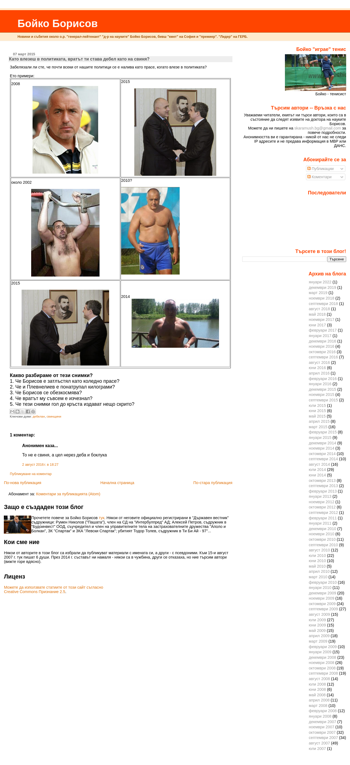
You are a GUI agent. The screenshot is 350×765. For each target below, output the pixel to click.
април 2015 (319, 421)
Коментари (319, 177)
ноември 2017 (321, 319)
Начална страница (117, 483)
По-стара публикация (212, 483)
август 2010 (319, 550)
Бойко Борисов (58, 23)
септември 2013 (323, 486)
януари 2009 (320, 652)
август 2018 (319, 309)
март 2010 (318, 577)
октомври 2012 (322, 507)
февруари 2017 (323, 330)
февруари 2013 (323, 491)
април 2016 (319, 373)
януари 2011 (320, 523)
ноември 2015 (321, 394)
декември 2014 (322, 443)
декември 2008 (322, 657)
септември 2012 (323, 512)
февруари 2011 (323, 518)
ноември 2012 (321, 502)
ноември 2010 (321, 534)
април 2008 (319, 700)
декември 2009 (322, 593)
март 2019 (318, 293)
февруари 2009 (323, 647)
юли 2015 (317, 405)
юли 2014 (317, 469)
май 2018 (317, 314)
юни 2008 (317, 689)
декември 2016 (322, 341)
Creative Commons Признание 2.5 (34, 591)
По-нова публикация (22, 483)
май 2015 (317, 416)
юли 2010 (317, 555)
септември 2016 (323, 357)
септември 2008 (323, 673)
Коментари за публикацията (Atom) (68, 494)
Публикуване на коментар (31, 474)
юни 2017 (317, 325)
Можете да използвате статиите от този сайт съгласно (53, 587)
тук (101, 518)
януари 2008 (320, 716)
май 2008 (317, 695)
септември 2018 (323, 303)
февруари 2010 (323, 582)
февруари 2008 (323, 711)
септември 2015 (323, 400)
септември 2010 (323, 545)
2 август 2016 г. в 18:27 (40, 465)
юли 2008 (317, 684)
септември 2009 (323, 609)
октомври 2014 (322, 453)
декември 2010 (322, 529)
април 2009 (319, 636)
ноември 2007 (321, 727)
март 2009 (318, 641)
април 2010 (319, 571)
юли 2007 (317, 748)
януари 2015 (320, 437)
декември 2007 (322, 722)
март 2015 (318, 427)
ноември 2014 (321, 448)
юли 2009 (317, 620)
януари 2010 (320, 587)
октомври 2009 (322, 604)
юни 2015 (317, 411)
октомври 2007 (322, 732)
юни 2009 (317, 625)
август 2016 (319, 362)
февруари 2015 (323, 432)
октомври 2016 (322, 352)
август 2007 (319, 743)
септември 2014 (323, 459)
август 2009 (319, 614)
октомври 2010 (322, 539)
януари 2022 (320, 282)
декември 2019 (322, 287)
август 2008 (319, 679)
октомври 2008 (322, 668)
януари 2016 (320, 384)
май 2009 (317, 630)
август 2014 (319, 464)
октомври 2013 (322, 480)
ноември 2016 (321, 346)
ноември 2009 (321, 598)
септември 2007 (323, 737)
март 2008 (318, 705)
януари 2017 (320, 335)
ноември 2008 (321, 662)
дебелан (39, 416)
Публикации (320, 168)
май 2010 (317, 566)
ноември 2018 (321, 298)
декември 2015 (322, 389)
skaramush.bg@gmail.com (317, 128)
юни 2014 (317, 475)
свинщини (54, 416)
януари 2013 (320, 496)
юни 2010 (317, 561)
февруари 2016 (323, 378)
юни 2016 (317, 368)
